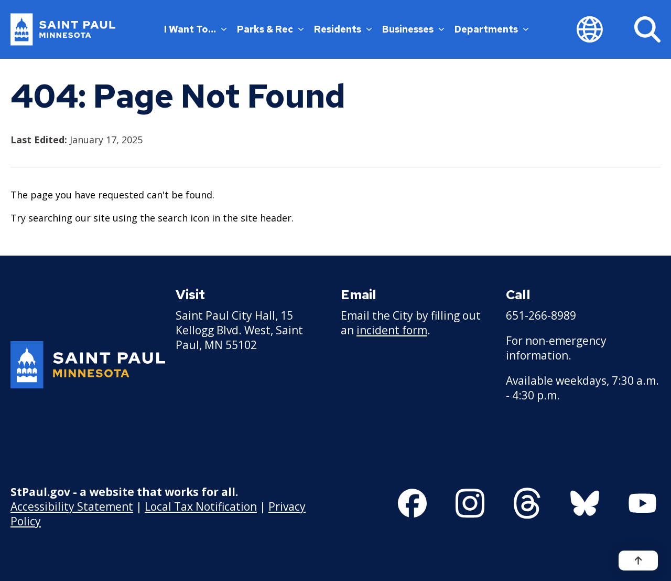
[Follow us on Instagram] (470, 503)
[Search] (647, 29)
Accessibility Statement (71, 506)
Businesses (413, 29)
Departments (491, 29)
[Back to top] (638, 561)
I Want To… (195, 29)
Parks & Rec (270, 29)
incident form (391, 330)
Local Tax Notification (201, 506)
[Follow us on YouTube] (642, 503)
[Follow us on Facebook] (412, 503)
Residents (343, 29)
